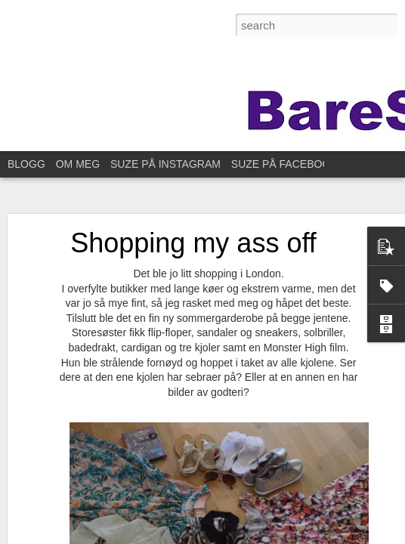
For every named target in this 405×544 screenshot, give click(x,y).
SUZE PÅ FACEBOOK (284, 164)
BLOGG (26, 164)
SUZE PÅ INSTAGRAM (165, 164)
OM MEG (78, 164)
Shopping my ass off (193, 242)
